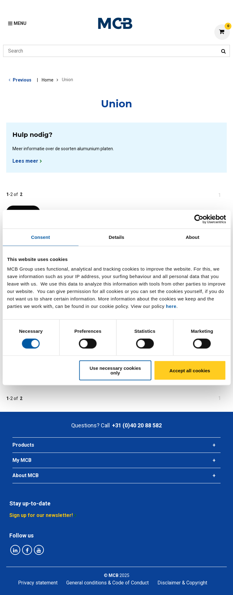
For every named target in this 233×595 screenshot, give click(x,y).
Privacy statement (38, 583)
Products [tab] (23, 445)
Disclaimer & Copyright (182, 583)
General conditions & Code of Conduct (107, 583)
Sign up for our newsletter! (41, 515)
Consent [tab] (40, 236)
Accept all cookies (190, 370)
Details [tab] (116, 236)
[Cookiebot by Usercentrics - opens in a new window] (198, 219)
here (171, 306)
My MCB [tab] (21, 460)
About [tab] (192, 236)
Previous (22, 79)
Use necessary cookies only (115, 370)
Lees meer (25, 161)
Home (48, 79)
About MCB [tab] (25, 475)
